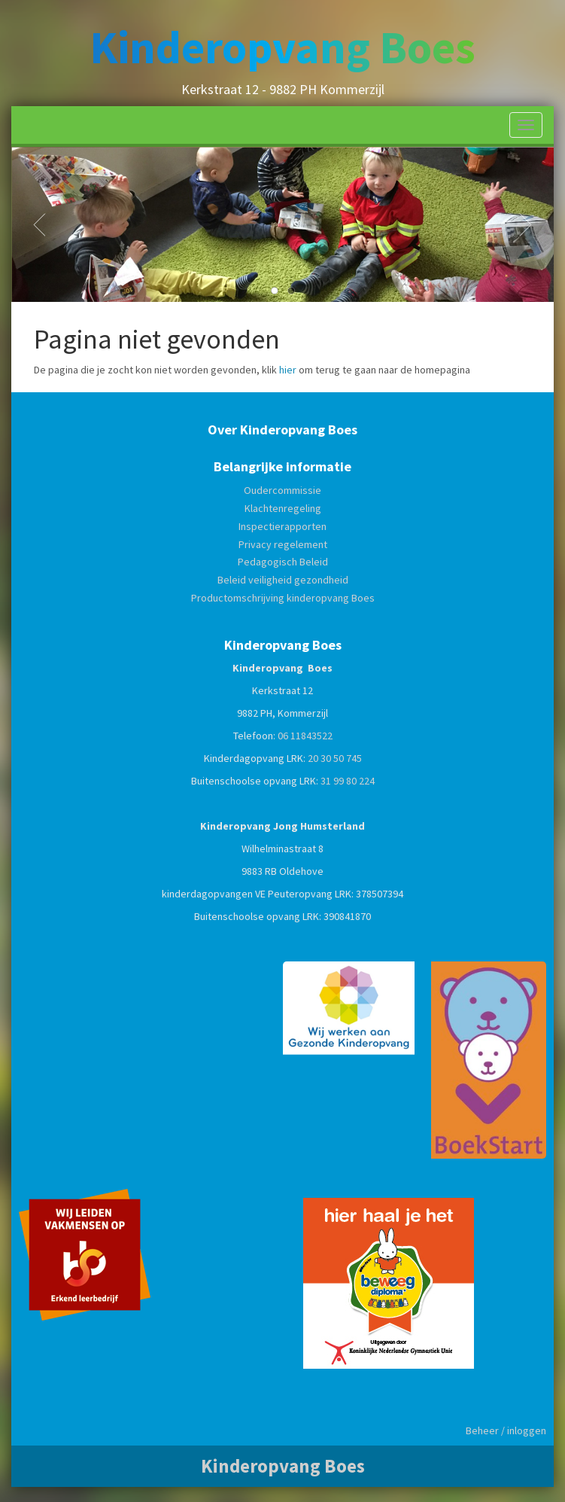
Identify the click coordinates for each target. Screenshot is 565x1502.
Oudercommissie (282, 490)
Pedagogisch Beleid (283, 561)
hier (287, 369)
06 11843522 (305, 735)
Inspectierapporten (282, 526)
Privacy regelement (282, 544)
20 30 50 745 (335, 758)
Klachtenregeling (283, 508)
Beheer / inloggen (506, 1430)
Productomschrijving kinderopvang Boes (283, 598)
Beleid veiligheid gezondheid (282, 579)
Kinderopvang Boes (282, 47)
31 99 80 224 (347, 781)
